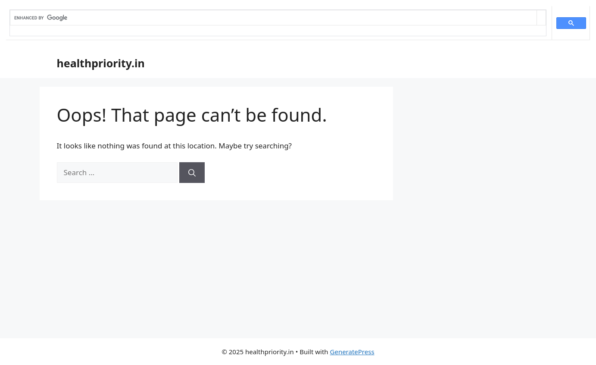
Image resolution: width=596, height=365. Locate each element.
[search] (273, 18)
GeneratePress (352, 351)
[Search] (192, 172)
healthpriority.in (101, 63)
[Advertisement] (298, 273)
